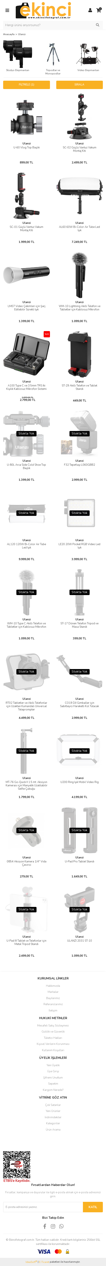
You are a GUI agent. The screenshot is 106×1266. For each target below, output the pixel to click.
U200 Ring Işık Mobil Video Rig (79, 782)
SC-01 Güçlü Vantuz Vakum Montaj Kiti (26, 228)
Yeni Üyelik (53, 1065)
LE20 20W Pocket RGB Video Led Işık (79, 545)
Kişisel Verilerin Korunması (53, 1044)
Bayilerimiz (53, 998)
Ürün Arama (53, 1130)
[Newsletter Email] (43, 1207)
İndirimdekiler (53, 1117)
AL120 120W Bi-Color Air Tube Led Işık (26, 545)
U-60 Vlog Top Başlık (26, 147)
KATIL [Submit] (93, 1207)
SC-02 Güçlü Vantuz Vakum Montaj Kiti (79, 149)
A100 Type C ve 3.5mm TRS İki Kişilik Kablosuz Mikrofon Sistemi (26, 387)
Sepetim (53, 1084)
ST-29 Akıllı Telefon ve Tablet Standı (79, 387)
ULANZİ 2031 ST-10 (79, 941)
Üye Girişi (53, 1071)
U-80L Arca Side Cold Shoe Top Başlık (26, 466)
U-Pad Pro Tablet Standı (79, 861)
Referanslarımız (53, 1004)
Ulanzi (22, 34)
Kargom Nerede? (53, 1090)
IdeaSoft (31, 1262)
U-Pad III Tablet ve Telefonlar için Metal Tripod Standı (26, 942)
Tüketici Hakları (53, 1038)
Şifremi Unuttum (53, 1078)
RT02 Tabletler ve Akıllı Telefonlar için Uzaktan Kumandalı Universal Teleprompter (26, 706)
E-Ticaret (44, 1262)
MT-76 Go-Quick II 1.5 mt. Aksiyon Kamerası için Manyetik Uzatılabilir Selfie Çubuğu (26, 785)
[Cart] (98, 10)
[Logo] (43, 10)
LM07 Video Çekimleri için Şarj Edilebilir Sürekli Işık (26, 307)
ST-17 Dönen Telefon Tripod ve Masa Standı (79, 625)
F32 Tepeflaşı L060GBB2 (79, 465)
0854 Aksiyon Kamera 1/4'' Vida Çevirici (26, 863)
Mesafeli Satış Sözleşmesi (53, 1026)
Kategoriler (53, 1123)
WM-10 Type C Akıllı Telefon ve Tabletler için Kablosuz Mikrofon (26, 625)
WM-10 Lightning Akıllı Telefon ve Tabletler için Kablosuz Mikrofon (79, 307)
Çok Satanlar (53, 1105)
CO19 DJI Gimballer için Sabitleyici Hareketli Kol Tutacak (79, 704)
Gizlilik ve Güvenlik (53, 1032)
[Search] (53, 25)
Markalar (53, 992)
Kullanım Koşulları (53, 1050)
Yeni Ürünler (53, 1111)
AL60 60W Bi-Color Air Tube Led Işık (79, 228)
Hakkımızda (53, 986)
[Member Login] (90, 10)
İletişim (53, 1010)
